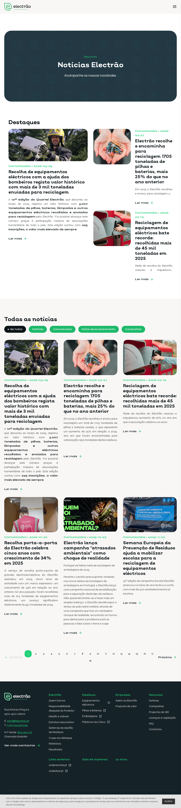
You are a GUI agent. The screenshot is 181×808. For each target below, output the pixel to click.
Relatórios (55, 743)
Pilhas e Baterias (92, 710)
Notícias (38, 339)
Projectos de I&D (159, 711)
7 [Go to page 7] (74, 663)
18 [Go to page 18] (90, 670)
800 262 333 (24, 732)
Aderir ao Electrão (127, 700)
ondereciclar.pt (58, 764)
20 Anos (121, 758)
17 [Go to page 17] (152, 663)
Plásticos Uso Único (90, 724)
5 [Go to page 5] (59, 663)
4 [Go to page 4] (51, 663)
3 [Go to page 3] (43, 663)
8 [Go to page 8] (82, 663)
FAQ (151, 727)
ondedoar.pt (56, 769)
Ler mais (15, 248)
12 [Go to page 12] (114, 663)
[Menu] (175, 7)
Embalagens (90, 716)
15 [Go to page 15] (137, 663)
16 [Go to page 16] (145, 663)
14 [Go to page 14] (129, 663)
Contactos (155, 733)
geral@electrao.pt (18, 720)
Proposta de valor (126, 706)
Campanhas (135, 339)
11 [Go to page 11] (106, 663)
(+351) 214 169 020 (17, 725)
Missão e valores (59, 716)
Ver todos (16, 339)
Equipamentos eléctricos (91, 702)
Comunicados (63, 339)
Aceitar (168, 801)
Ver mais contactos (19, 745)
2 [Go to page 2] (36, 663)
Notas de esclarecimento (100, 339)
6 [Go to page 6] (67, 663)
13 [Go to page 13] (121, 663)
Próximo (165, 666)
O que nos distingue (61, 737)
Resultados (56, 748)
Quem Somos (57, 700)
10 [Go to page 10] (98, 663)
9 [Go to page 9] (90, 663)
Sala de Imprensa (95, 758)
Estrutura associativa (62, 721)
